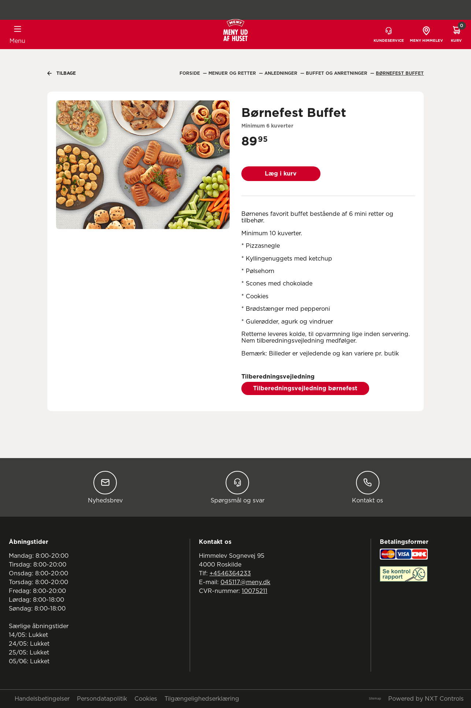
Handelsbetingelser (42, 699)
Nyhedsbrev (105, 487)
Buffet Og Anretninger (337, 73)
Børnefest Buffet (400, 73)
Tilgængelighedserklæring (201, 699)
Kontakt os (367, 487)
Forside (190, 73)
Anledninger (281, 73)
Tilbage (61, 73)
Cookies (145, 699)
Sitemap (375, 698)
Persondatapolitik (102, 699)
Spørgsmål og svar (237, 487)
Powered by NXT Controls (426, 699)
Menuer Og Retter (232, 73)
